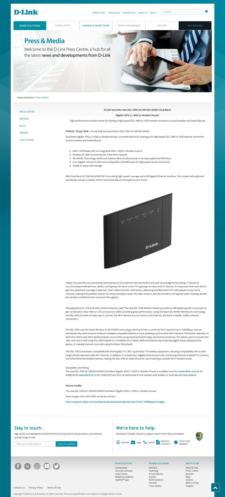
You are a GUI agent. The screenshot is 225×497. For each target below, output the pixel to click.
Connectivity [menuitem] (121, 467)
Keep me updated (66, 443)
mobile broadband (129, 25)
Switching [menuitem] (153, 470)
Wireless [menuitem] (153, 467)
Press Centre (42, 97)
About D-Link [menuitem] (192, 467)
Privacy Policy (36, 487)
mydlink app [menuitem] (122, 479)
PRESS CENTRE (27, 111)
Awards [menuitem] (189, 479)
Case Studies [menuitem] (155, 485)
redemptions (129, 13)
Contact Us (19, 487)
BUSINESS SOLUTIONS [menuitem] (159, 463)
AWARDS (23, 132)
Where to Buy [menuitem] (192, 482)
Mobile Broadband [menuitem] (124, 476)
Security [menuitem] (153, 482)
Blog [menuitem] (188, 476)
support (162, 25)
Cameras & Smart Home (95, 25)
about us (143, 13)
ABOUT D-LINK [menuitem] (192, 463)
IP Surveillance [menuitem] (156, 473)
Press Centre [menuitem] (192, 470)
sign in (153, 13)
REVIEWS (24, 118)
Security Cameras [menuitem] (123, 470)
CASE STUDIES (26, 140)
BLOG (22, 125)
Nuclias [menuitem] (152, 476)
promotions (114, 13)
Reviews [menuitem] (190, 473)
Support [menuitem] (189, 485)
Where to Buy (99, 13)
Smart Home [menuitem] (121, 473)
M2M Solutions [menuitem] (156, 479)
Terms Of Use (54, 487)
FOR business (195, 25)
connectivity (62, 25)
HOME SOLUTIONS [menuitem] (123, 463)
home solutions (29, 25)
